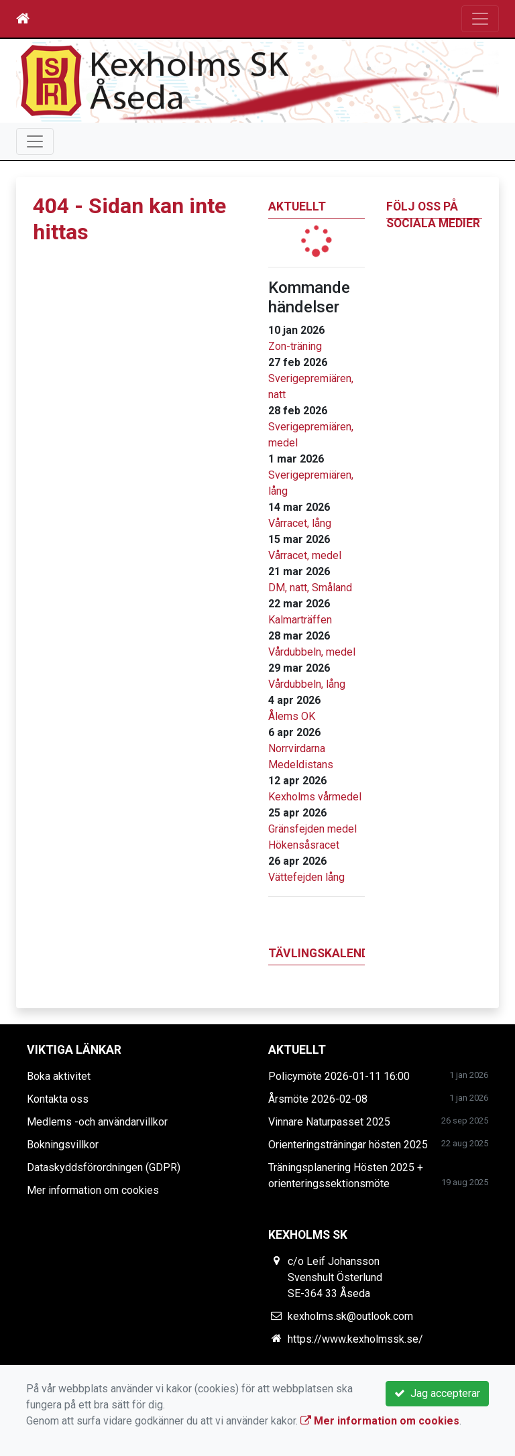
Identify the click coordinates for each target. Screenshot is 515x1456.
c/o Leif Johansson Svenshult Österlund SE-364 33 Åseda (335, 1277)
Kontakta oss (58, 1099)
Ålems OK (291, 716)
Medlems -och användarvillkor (97, 1121)
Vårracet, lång (299, 523)
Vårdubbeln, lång (306, 684)
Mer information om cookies (93, 1190)
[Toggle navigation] (480, 18)
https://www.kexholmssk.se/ (355, 1339)
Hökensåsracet (303, 845)
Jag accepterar (437, 1393)
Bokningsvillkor (63, 1144)
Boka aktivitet (59, 1076)
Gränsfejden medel (312, 829)
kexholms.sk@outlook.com (350, 1316)
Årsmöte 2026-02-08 (317, 1099)
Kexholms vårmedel (314, 796)
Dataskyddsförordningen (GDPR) (103, 1167)
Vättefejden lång (306, 877)
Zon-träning (295, 346)
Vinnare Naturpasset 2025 (329, 1121)
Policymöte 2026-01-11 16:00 (339, 1076)
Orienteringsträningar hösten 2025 (348, 1144)
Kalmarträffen (300, 619)
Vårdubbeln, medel (311, 652)
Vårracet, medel (304, 555)
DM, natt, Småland (310, 587)
